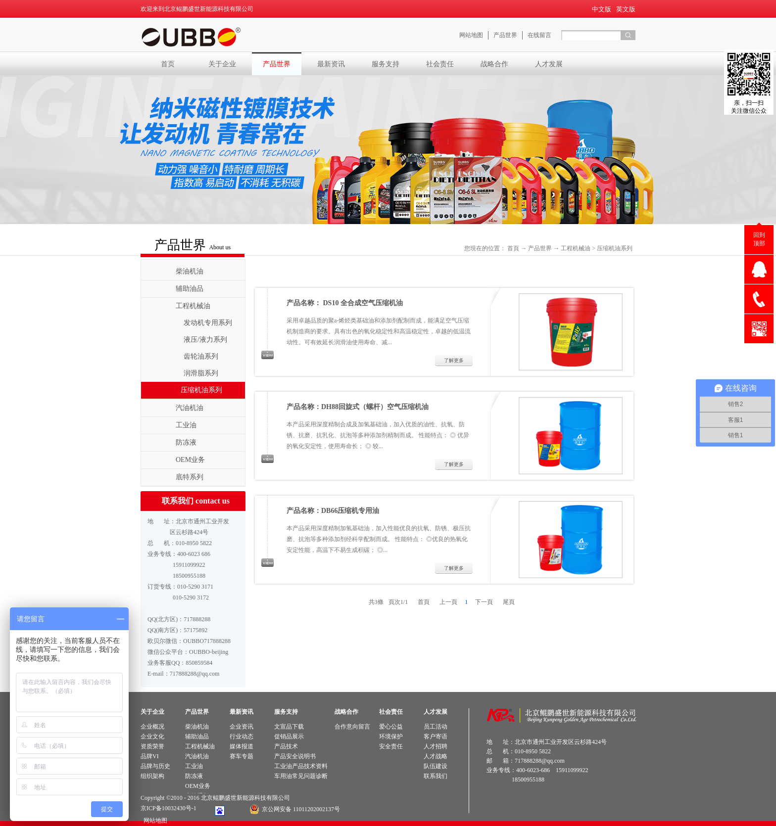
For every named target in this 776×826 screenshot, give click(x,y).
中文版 (601, 9)
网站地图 (154, 820)
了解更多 (454, 360)
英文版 (625, 9)
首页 (168, 64)
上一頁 (448, 601)
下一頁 (484, 601)
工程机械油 (575, 248)
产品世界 (540, 248)
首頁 (513, 248)
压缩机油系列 (614, 248)
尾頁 (509, 601)
